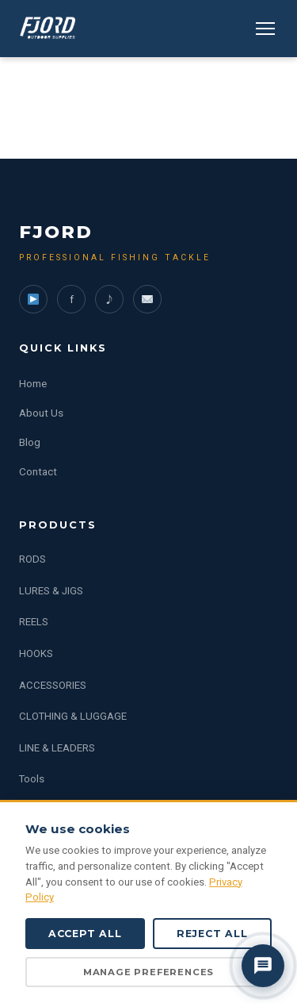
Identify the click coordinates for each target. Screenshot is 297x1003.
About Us (41, 412)
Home (33, 383)
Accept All (85, 934)
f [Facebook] (72, 299)
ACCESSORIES (52, 685)
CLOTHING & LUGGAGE (73, 716)
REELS (33, 622)
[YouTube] (33, 299)
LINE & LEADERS (57, 748)
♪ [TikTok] (109, 299)
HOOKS (36, 653)
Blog (29, 442)
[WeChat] (147, 299)
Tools (31, 779)
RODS (32, 559)
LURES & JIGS (51, 591)
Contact (38, 471)
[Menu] (265, 28)
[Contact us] (263, 965)
